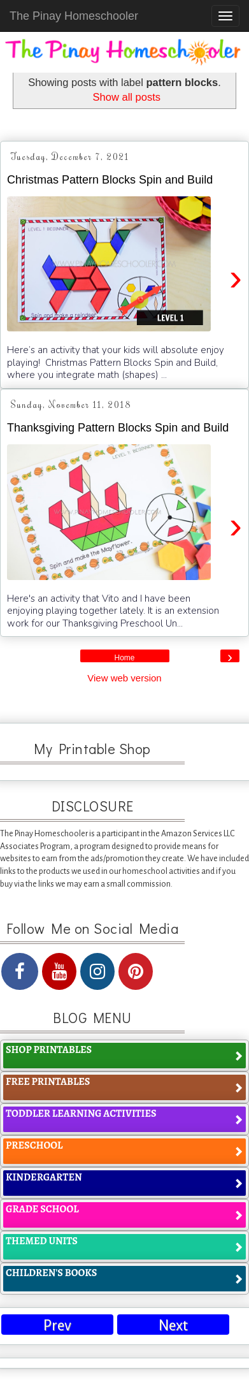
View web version (124, 677)
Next (173, 1325)
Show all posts (126, 97)
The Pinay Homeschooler (74, 16)
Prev (57, 1325)
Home (124, 657)
